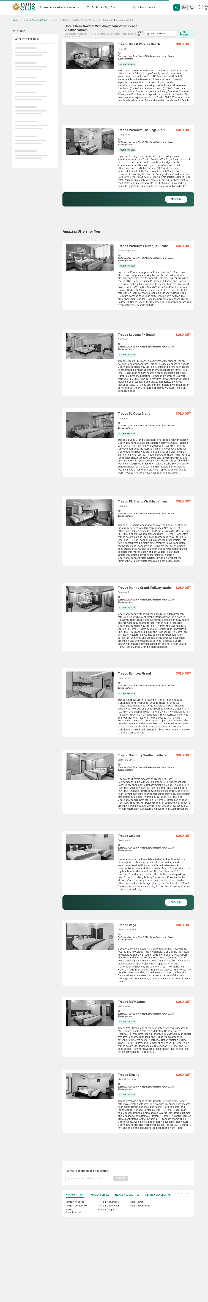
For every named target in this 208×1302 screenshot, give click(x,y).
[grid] (128, 596)
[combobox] (60, 7)
